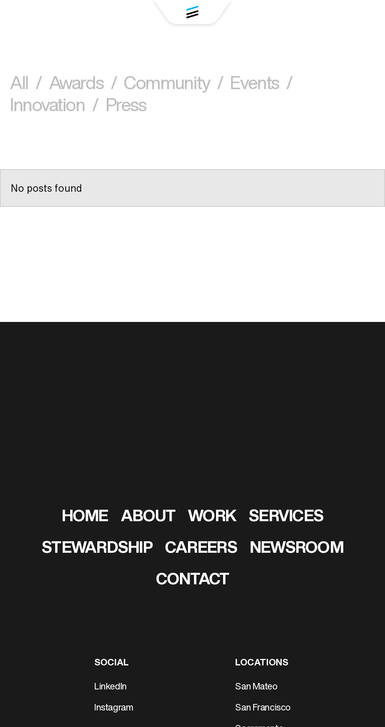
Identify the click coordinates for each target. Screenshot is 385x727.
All (26, 85)
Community (173, 85)
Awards (82, 85)
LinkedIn (110, 687)
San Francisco (263, 708)
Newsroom (296, 549)
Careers (201, 549)
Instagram (113, 708)
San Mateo (256, 687)
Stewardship (97, 549)
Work (212, 517)
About (148, 517)
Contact (193, 580)
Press (126, 107)
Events (261, 85)
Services (286, 517)
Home (85, 517)
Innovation (54, 107)
